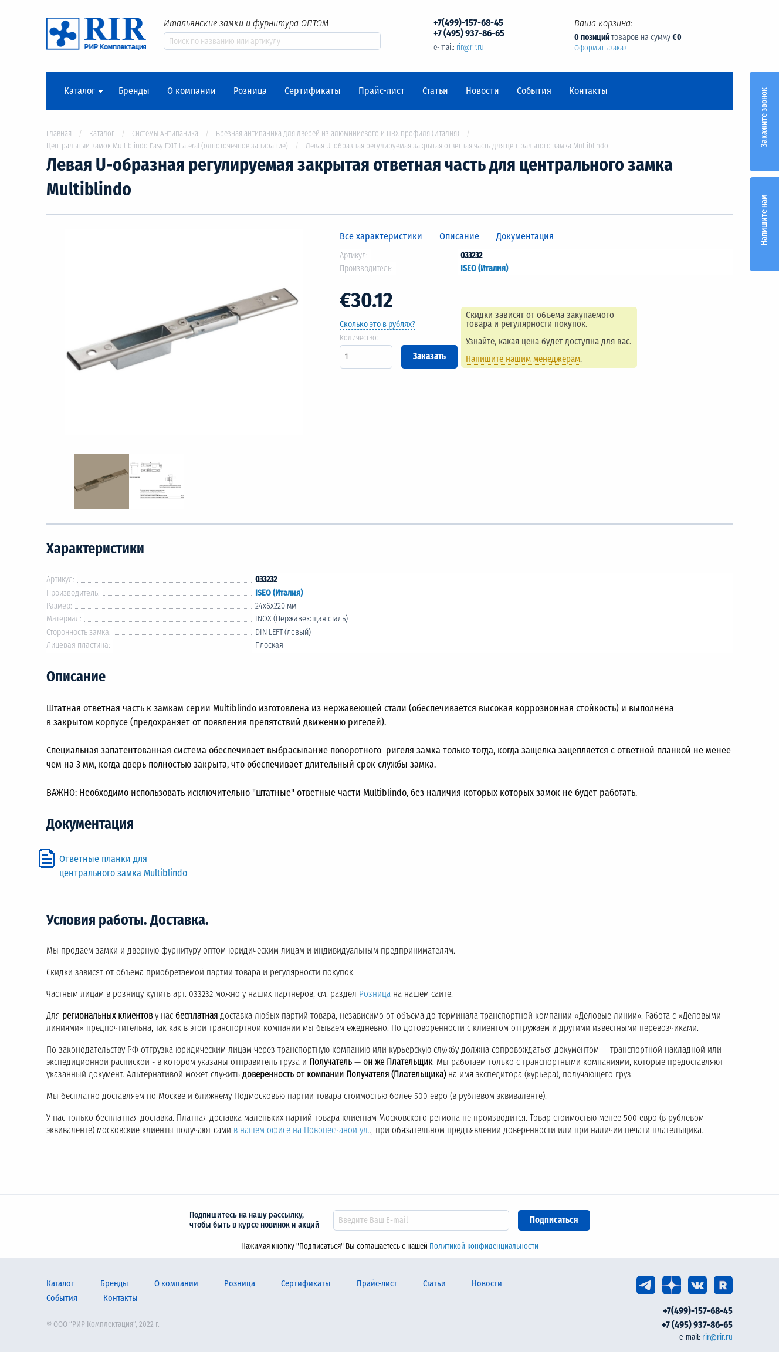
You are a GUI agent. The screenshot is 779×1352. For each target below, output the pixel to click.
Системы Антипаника (165, 133)
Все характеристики (381, 236)
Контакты (588, 91)
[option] (184, 334)
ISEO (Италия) (484, 268)
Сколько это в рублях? (377, 324)
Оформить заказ (600, 47)
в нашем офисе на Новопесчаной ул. (301, 1130)
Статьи (435, 91)
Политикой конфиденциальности (483, 1246)
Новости (482, 91)
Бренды (134, 91)
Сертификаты (312, 91)
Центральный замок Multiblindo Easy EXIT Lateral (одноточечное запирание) (167, 145)
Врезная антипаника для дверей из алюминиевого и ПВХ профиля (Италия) (337, 133)
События (534, 91)
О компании (191, 91)
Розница (250, 91)
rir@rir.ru (470, 47)
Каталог (79, 91)
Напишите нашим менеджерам (528, 359)
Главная (59, 133)
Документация (525, 236)
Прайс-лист (381, 91)
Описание (459, 236)
